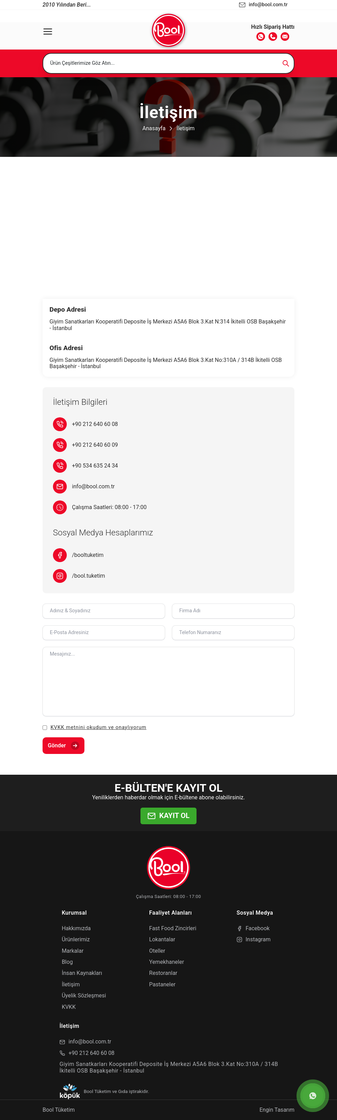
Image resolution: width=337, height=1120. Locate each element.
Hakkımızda (76, 928)
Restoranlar (163, 973)
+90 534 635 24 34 (95, 466)
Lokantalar (162, 939)
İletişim (185, 128)
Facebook (253, 928)
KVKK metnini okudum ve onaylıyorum (98, 727)
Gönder (63, 745)
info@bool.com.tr (93, 486)
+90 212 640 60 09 (95, 445)
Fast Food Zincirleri (172, 928)
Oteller (157, 951)
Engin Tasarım (276, 1110)
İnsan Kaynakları (82, 973)
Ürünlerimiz (76, 939)
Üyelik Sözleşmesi (84, 995)
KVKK (68, 1007)
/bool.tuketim (88, 576)
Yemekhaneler (166, 962)
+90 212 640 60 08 (95, 424)
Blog (67, 962)
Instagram (254, 939)
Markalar (72, 951)
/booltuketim (87, 555)
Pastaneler (162, 984)
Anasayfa (154, 128)
